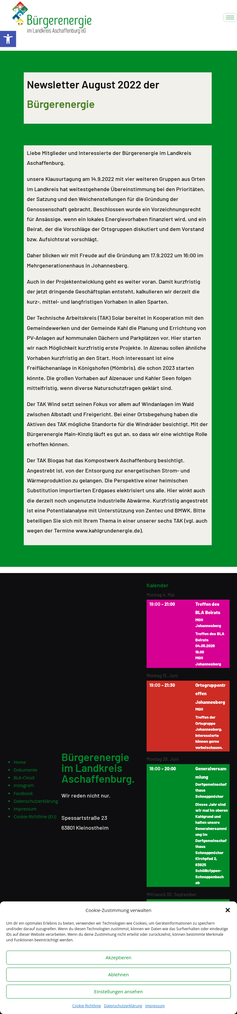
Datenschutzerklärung (123, 1005)
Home (20, 762)
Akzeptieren (118, 957)
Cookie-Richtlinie (86, 1005)
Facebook (23, 793)
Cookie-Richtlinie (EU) (35, 816)
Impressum (155, 1005)
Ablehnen (118, 974)
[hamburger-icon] (230, 17)
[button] (8, 39)
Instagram (24, 785)
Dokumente (25, 770)
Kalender (157, 585)
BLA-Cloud (24, 778)
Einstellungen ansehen (118, 991)
